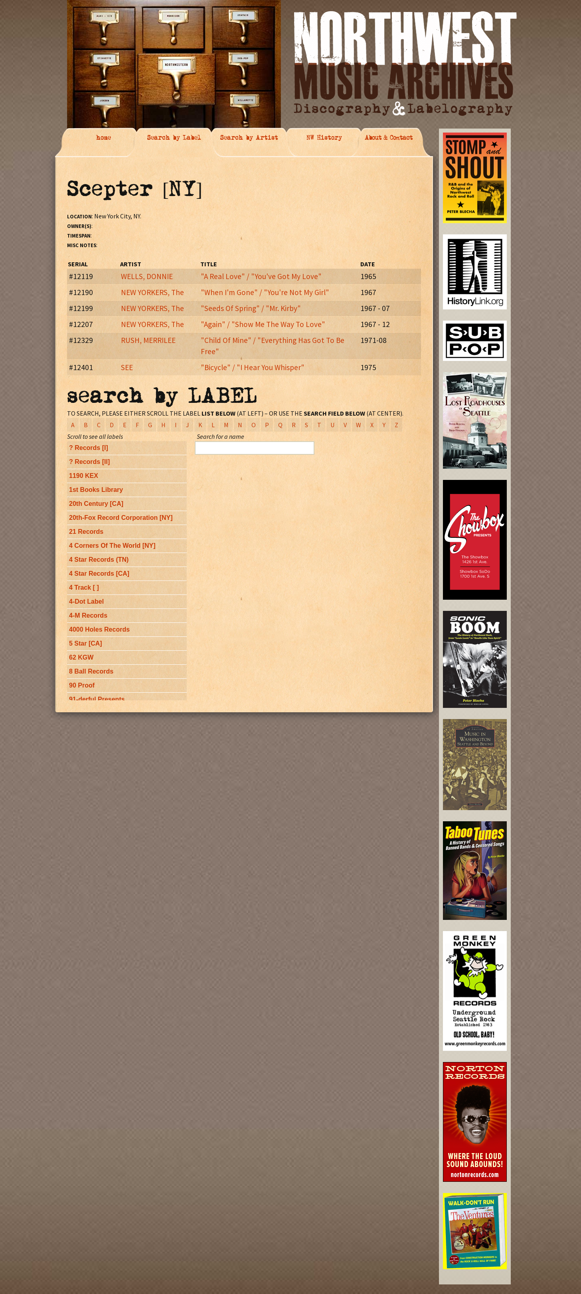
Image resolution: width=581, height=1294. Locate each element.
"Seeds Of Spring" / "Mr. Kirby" (251, 308)
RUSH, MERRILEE (148, 340)
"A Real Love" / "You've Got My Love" (261, 276)
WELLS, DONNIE (147, 276)
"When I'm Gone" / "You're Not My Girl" (265, 292)
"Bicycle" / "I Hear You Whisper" (252, 367)
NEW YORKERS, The (152, 292)
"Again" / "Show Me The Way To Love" (263, 324)
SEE (127, 367)
